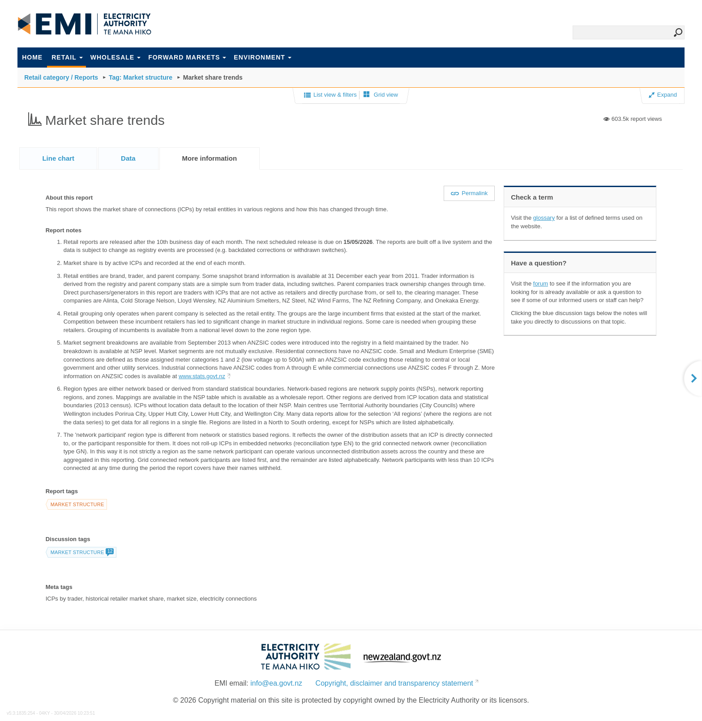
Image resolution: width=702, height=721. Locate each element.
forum (540, 283)
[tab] (58, 158)
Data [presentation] (128, 158)
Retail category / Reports (61, 77)
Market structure (77, 504)
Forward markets (187, 57)
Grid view (381, 94)
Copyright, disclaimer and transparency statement (394, 683)
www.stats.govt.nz (202, 376)
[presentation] (210, 158)
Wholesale (115, 57)
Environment (262, 57)
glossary (544, 217)
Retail (67, 57)
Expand (663, 94)
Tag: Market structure (140, 77)
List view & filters (330, 95)
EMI (84, 24)
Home (32, 57)
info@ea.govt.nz (276, 683)
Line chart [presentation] (58, 158)
